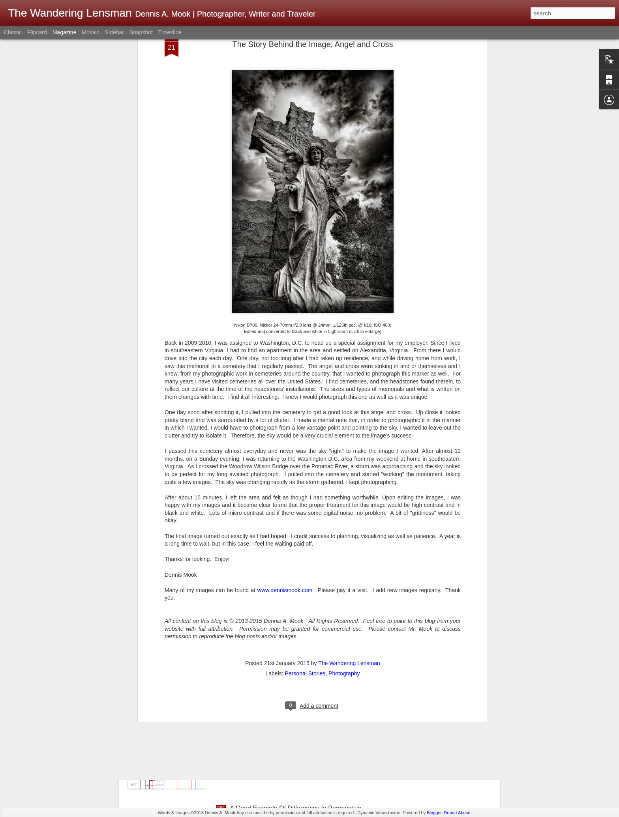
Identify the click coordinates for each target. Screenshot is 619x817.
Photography (344, 598)
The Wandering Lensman (349, 588)
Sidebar (114, 32)
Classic (13, 32)
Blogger (434, 812)
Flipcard (37, 32)
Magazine (65, 32)
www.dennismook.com (284, 515)
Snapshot (141, 32)
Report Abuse (457, 812)
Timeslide (170, 32)
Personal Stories (305, 598)
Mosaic (90, 32)
